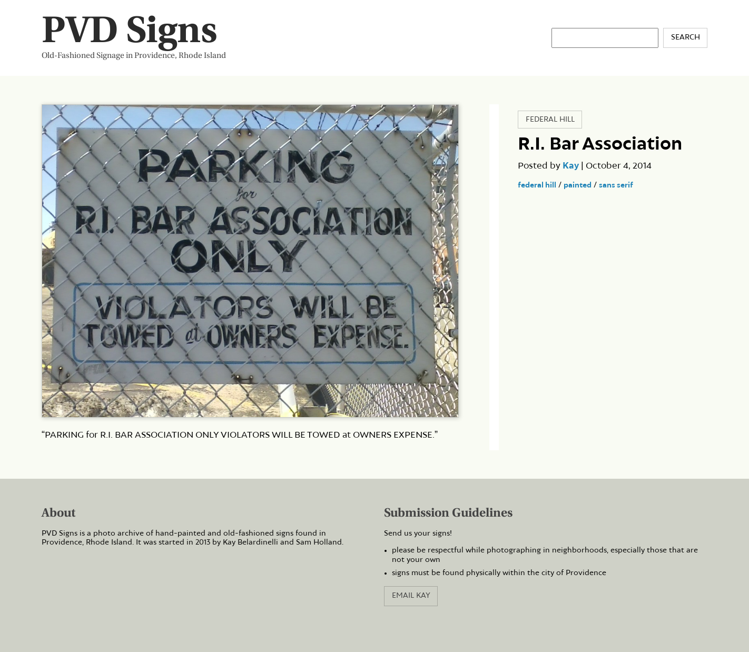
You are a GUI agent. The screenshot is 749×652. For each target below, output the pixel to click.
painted (578, 185)
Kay (571, 166)
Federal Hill (550, 119)
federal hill (537, 185)
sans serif (616, 185)
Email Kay (411, 595)
